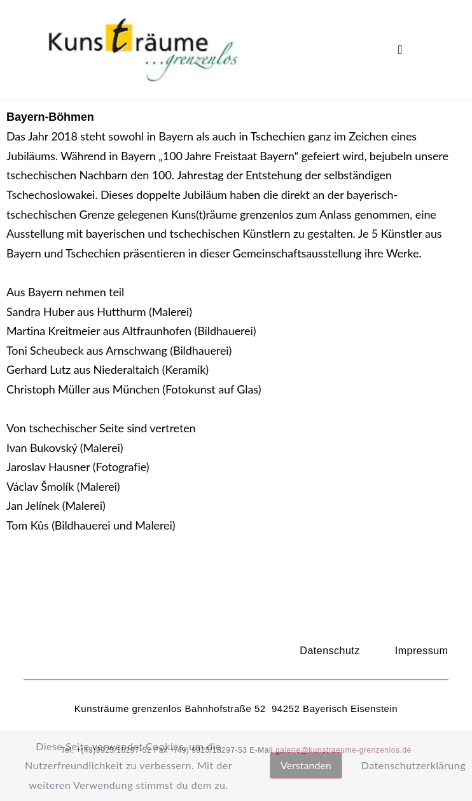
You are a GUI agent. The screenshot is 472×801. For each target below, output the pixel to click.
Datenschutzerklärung (413, 765)
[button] (400, 49)
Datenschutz (329, 650)
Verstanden (306, 765)
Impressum (421, 650)
